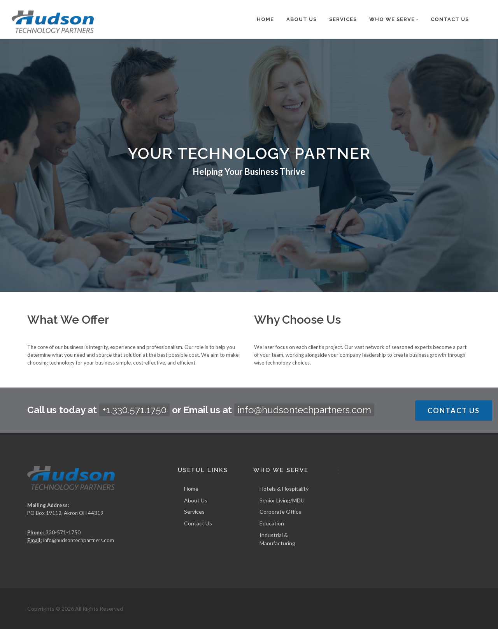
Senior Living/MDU (282, 500)
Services (343, 19)
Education (272, 523)
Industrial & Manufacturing (277, 539)
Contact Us (450, 19)
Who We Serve (392, 19)
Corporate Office (281, 511)
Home (265, 19)
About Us (301, 19)
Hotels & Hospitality (284, 488)
